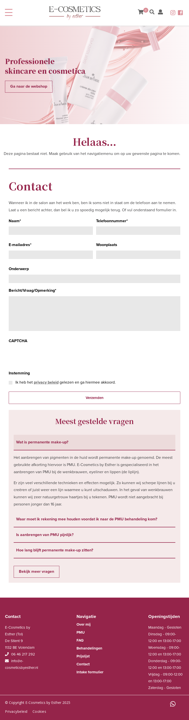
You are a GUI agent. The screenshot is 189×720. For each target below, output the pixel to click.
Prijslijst (83, 656)
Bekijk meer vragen (36, 571)
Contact (83, 664)
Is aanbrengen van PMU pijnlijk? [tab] (45, 534)
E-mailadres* (20, 244)
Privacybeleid (16, 711)
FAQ (79, 640)
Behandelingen (89, 648)
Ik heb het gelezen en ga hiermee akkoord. (65, 382)
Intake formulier (89, 672)
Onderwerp (19, 268)
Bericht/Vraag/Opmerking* (32, 290)
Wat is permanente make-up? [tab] (42, 442)
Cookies (39, 711)
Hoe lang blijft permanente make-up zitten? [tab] (54, 550)
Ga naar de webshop (28, 86)
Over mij (83, 624)
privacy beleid (46, 382)
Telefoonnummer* (112, 220)
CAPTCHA (18, 340)
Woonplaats (106, 244)
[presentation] (46, 356)
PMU (80, 632)
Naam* (15, 220)
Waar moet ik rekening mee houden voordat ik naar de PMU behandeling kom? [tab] (86, 519)
